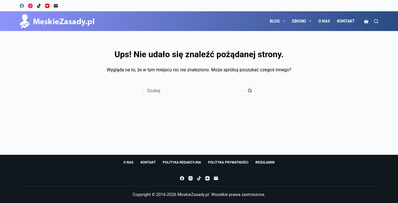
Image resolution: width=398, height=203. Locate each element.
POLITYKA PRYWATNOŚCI (228, 162)
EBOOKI (303, 21)
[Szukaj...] (193, 90)
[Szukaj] (376, 21)
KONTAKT (346, 21)
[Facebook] (22, 6)
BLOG (278, 21)
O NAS (324, 21)
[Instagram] (30, 6)
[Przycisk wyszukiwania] (250, 90)
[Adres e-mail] (56, 6)
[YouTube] (47, 6)
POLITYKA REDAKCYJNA (182, 162)
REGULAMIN (265, 162)
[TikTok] (39, 6)
